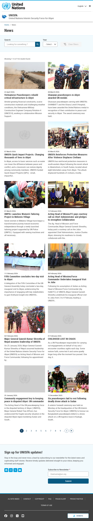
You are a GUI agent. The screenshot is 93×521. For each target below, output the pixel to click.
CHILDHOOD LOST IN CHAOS (62, 338)
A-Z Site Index (13, 499)
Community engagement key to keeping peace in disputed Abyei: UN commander (24, 400)
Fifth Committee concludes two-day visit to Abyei (24, 278)
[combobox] (50, 44)
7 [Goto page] (51, 430)
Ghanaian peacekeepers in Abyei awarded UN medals (64, 96)
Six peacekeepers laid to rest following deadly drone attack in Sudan (67, 400)
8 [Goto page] (56, 430)
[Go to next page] (67, 431)
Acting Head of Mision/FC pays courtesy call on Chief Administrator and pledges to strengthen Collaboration (67, 217)
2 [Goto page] (26, 430)
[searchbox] (49, 44)
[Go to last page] (71, 431)
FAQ (49, 499)
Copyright (39, 499)
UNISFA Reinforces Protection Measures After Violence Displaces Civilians (67, 156)
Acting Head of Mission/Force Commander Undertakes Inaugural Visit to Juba (67, 279)
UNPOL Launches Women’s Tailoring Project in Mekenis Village (21, 215)
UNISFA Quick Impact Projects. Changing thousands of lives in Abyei (24, 156)
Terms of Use (46, 505)
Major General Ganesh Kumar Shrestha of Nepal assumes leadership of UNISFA (24, 340)
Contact (27, 499)
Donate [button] (78, 516)
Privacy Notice (76, 499)
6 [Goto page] (46, 430)
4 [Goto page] (36, 430)
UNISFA (13, 15)
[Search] (22, 44)
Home (6, 25)
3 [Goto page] (31, 430)
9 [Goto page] (60, 430)
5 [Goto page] (41, 430)
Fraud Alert (60, 499)
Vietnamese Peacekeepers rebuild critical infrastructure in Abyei (21, 96)
